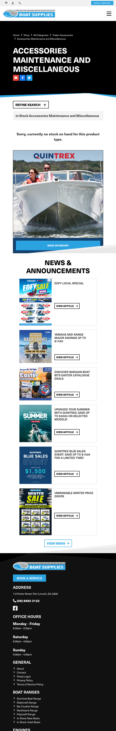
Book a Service (29, 578)
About (20, 668)
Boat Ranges (26, 692)
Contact (21, 672)
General (22, 662)
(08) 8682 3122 (26, 600)
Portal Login (24, 676)
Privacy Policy (25, 680)
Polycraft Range (26, 714)
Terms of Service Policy (30, 684)
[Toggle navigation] (109, 13)
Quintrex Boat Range (29, 698)
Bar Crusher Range (28, 706)
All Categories (40, 35)
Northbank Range (27, 710)
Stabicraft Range (27, 702)
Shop (26, 35)
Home (16, 35)
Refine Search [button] (30, 104)
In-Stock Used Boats (28, 722)
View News (58, 543)
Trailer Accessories (62, 35)
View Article (67, 306)
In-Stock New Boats (28, 718)
